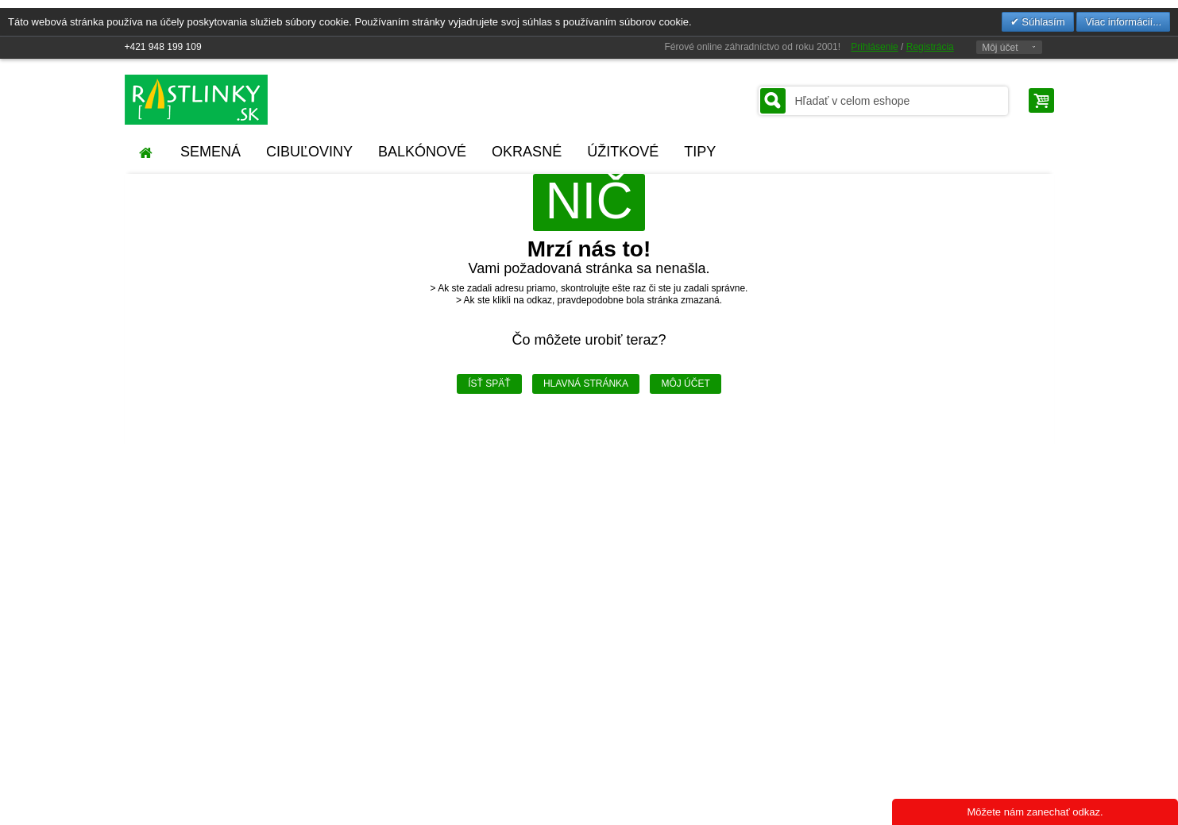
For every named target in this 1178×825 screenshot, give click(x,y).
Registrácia (930, 46)
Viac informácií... (1123, 22)
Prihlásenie (874, 46)
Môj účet (1000, 47)
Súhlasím (1042, 22)
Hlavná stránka (585, 383)
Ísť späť (489, 383)
